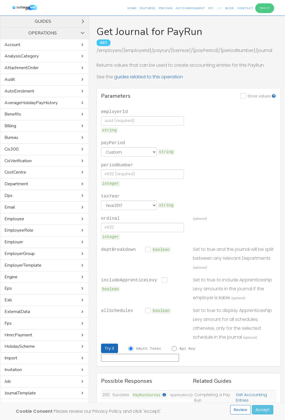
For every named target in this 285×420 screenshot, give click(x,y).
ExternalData (17, 312)
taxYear (110, 195)
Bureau (11, 137)
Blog (229, 8)
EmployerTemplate (22, 265)
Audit (9, 79)
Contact (245, 8)
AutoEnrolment (19, 91)
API (219, 8)
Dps (8, 195)
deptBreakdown (118, 249)
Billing (10, 126)
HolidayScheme (19, 346)
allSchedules (117, 310)
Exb (8, 300)
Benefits (12, 114)
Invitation (13, 370)
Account (12, 45)
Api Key (187, 348)
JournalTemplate (20, 393)
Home (131, 8)
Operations (42, 33)
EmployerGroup (19, 254)
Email (9, 207)
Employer (13, 242)
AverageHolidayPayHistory (31, 103)
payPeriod (113, 142)
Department (16, 184)
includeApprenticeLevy (129, 279)
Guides (43, 21)
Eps (8, 288)
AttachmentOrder (21, 68)
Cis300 (11, 149)
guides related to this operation (148, 77)
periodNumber (117, 164)
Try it (109, 348)
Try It (264, 8)
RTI (211, 8)
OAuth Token (148, 348)
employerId (114, 111)
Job (7, 381)
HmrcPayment (18, 335)
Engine (11, 277)
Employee (14, 219)
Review (240, 409)
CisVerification (18, 161)
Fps (8, 323)
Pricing (166, 8)
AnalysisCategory (21, 56)
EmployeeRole (18, 230)
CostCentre (15, 172)
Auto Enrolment (190, 8)
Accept (262, 409)
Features (147, 8)
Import (10, 358)
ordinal (110, 218)
